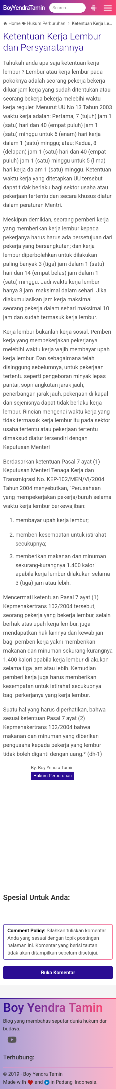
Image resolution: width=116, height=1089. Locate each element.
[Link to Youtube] (12, 1040)
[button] (107, 7)
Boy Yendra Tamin (56, 767)
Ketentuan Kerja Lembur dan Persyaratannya (52, 42)
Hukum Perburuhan (52, 775)
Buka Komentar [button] (58, 973)
